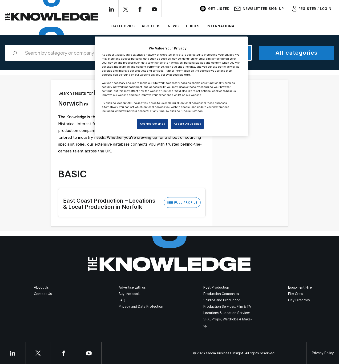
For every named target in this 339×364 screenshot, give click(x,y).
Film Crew (295, 294)
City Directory (299, 300)
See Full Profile (182, 202)
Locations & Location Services (226, 313)
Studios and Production (222, 300)
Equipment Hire (300, 287)
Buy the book (129, 294)
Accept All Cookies (187, 123)
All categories (296, 52)
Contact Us (43, 294)
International (222, 26)
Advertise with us (132, 287)
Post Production (216, 287)
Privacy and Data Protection (141, 306)
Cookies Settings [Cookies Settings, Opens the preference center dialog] (152, 123)
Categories (123, 26)
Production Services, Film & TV (227, 306)
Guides (193, 26)
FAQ (122, 300)
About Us (151, 26)
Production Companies (221, 294)
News (173, 26)
